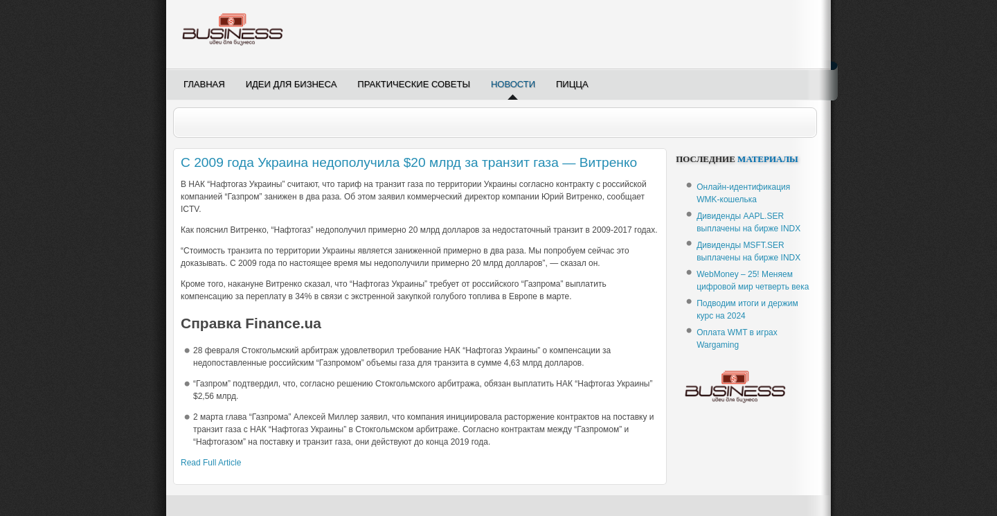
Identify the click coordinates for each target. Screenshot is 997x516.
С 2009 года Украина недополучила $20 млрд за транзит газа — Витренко (409, 162)
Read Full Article (211, 463)
